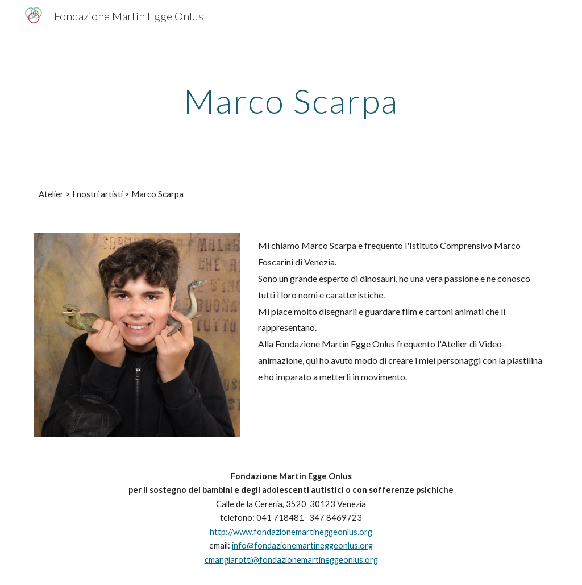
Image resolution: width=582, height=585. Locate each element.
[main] (291, 100)
